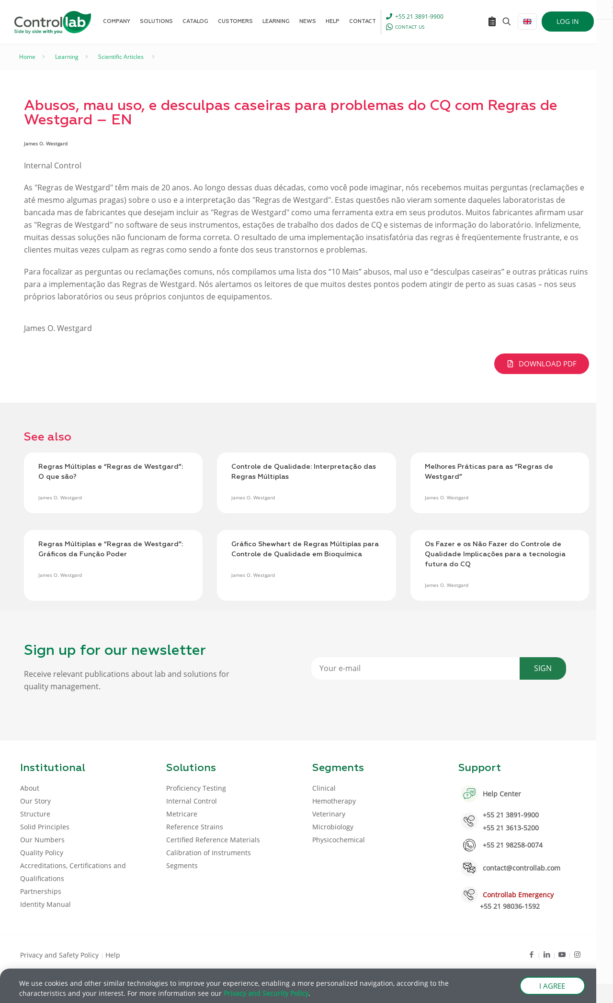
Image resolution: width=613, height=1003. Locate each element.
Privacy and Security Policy (266, 993)
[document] (306, 501)
